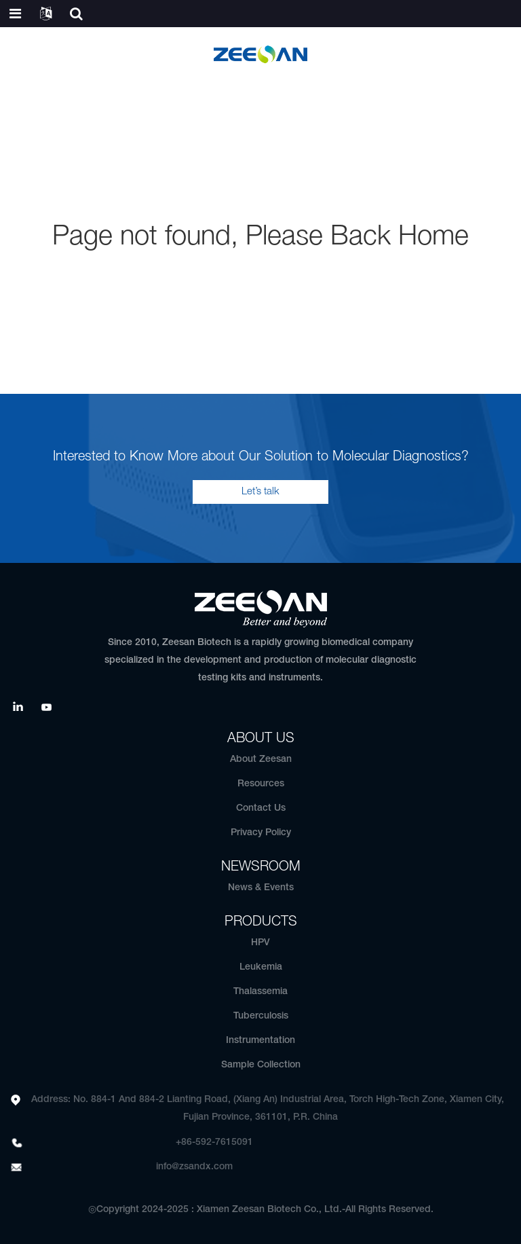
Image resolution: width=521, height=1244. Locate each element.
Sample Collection (261, 1065)
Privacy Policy (261, 832)
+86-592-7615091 (214, 1142)
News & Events (261, 887)
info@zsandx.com (194, 1167)
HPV (260, 942)
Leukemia (260, 967)
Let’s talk (260, 491)
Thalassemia (260, 991)
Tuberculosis (260, 1016)
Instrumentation (260, 1040)
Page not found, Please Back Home (260, 237)
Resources (260, 784)
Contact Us (261, 808)
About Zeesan (261, 759)
